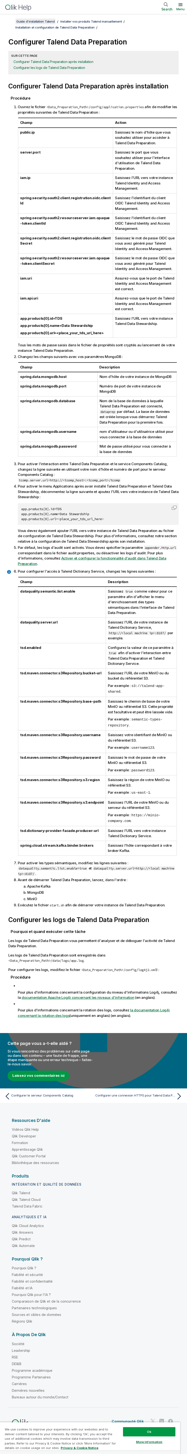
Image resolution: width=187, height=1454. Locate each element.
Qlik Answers (22, 1230)
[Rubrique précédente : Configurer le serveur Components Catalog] (48, 1094)
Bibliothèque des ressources (35, 1161)
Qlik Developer (24, 1134)
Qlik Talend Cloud (26, 1197)
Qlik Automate (23, 1243)
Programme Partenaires (31, 1375)
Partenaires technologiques (34, 1306)
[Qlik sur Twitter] (152, 1419)
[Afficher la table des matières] (9, 21)
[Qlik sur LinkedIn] (161, 1419)
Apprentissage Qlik (27, 1147)
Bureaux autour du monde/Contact (40, 1395)
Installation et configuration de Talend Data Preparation (55, 27)
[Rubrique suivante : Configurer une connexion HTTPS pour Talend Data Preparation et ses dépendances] (139, 1094)
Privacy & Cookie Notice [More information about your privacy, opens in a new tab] (79, 1448)
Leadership (21, 1348)
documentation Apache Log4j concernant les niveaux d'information (78, 995)
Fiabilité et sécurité (27, 1272)
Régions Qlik (22, 1319)
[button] (174, 507)
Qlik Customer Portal (29, 1154)
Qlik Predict (21, 1237)
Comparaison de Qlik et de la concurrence (46, 1299)
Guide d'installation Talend (35, 21)
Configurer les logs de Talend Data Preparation (49, 68)
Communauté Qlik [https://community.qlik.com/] (128, 1419)
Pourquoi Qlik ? (24, 1266)
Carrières (19, 1382)
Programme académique (32, 1368)
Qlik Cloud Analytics (28, 1224)
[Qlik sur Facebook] (170, 1419)
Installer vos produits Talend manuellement (91, 21)
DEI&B (16, 1362)
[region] (90, 1438)
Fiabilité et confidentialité (32, 1279)
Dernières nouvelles (28, 1388)
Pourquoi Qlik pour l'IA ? (31, 1292)
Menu (180, 9)
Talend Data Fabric (27, 1204)
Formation (20, 1141)
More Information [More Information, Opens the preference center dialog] (149, 1442)
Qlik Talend (21, 1191)
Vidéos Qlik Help (25, 1127)
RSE (15, 1355)
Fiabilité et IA (22, 1286)
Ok (149, 1432)
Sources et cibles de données (36, 1312)
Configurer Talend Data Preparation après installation (53, 62)
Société (18, 1342)
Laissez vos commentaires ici (38, 1073)
